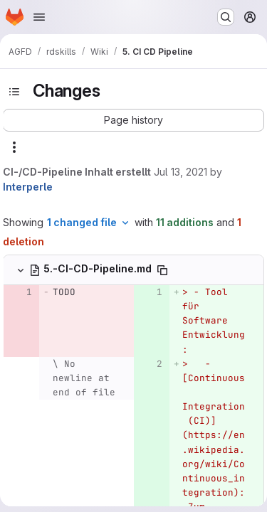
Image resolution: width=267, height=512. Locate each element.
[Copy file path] (162, 270)
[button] (133, 120)
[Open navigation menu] (39, 17)
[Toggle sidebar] (14, 91)
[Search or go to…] (225, 17)
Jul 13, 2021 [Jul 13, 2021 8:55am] (180, 172)
